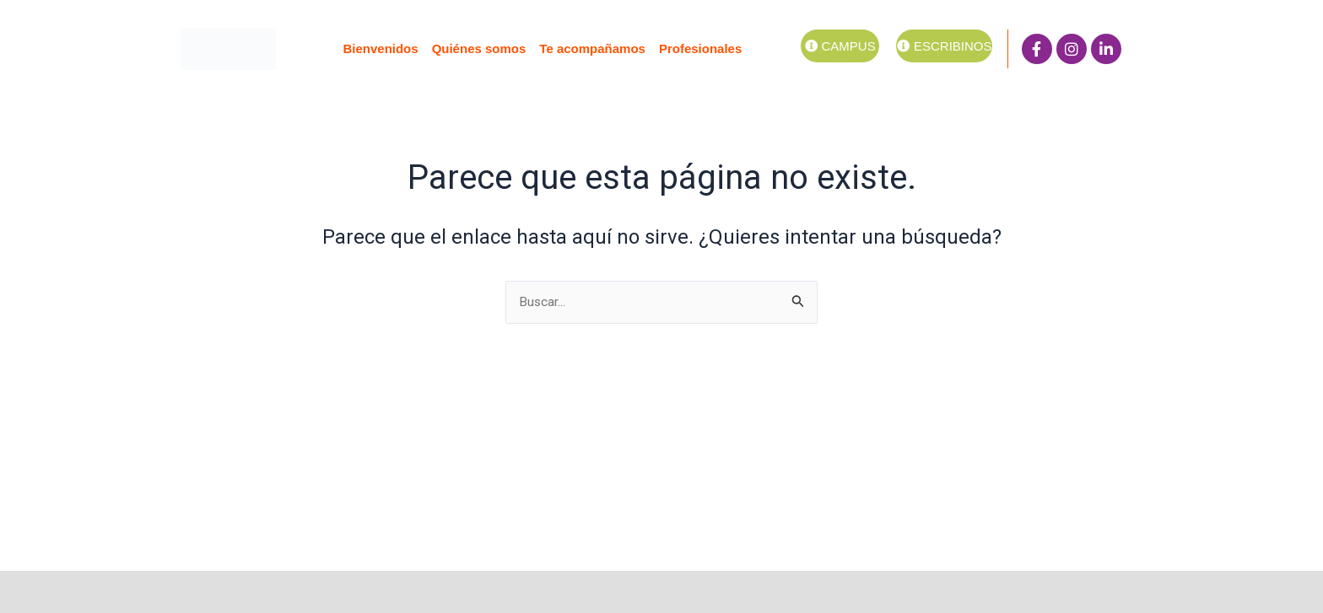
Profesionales (700, 48)
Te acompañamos (592, 48)
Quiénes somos (479, 48)
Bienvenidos (380, 48)
